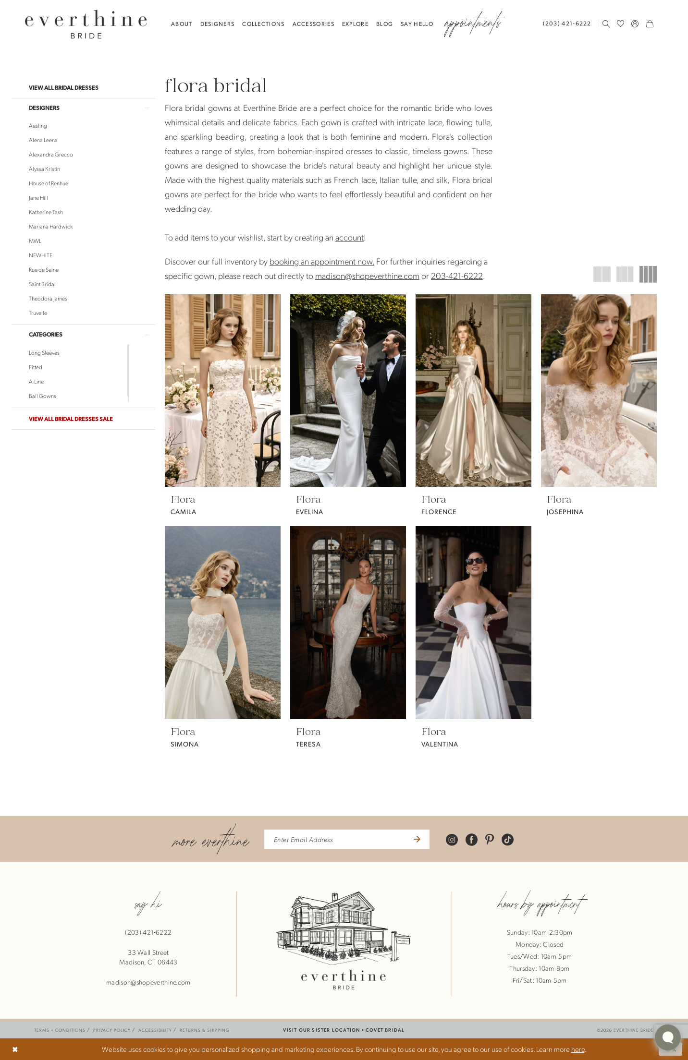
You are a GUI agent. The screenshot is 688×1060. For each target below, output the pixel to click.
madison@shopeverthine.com (367, 275)
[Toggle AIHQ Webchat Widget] (668, 1037)
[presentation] (223, 390)
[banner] (86, 23)
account (349, 236)
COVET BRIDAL (385, 1029)
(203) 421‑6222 (148, 932)
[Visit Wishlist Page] (621, 23)
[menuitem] (569, 23)
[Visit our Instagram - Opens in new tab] (451, 839)
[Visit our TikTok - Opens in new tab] (507, 839)
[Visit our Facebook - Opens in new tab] (471, 839)
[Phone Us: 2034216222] (567, 23)
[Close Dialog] (15, 1049)
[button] (635, 23)
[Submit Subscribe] (416, 839)
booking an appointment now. (322, 260)
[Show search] (606, 23)
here (578, 1049)
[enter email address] (347, 839)
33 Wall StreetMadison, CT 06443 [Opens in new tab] (148, 957)
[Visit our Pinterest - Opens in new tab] (489, 839)
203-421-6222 (457, 275)
